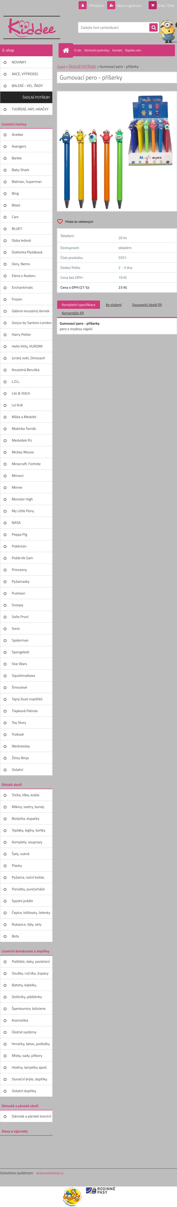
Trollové (18, 734)
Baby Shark (20, 169)
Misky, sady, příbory (27, 1055)
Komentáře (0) (73, 313)
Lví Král (17, 405)
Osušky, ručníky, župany (30, 973)
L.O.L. (16, 381)
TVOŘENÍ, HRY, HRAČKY (30, 109)
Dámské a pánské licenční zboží (31, 1117)
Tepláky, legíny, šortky (28, 830)
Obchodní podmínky (96, 50)
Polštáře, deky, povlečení (31, 961)
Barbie (17, 158)
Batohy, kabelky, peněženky (24, 986)
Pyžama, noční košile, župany (28, 878)
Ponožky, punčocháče (28, 889)
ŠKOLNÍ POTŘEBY (36, 97)
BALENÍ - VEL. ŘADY (27, 85)
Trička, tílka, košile (25, 795)
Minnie (17, 487)
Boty (15, 936)
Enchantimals (22, 287)
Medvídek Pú (22, 440)
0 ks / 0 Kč (166, 5)
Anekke (17, 134)
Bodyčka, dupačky (25, 818)
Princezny (19, 569)
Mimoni (18, 475)
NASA (16, 522)
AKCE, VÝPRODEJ (25, 74)
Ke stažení (114, 304)
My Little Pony (23, 511)
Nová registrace (129, 5)
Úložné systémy (24, 1032)
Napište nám (133, 50)
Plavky (17, 865)
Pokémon (19, 546)
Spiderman (20, 640)
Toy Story (19, 722)
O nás (77, 50)
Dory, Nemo (21, 264)
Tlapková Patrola (25, 710)
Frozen (17, 299)
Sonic (16, 628)
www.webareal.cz (50, 1173)
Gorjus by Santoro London (32, 322)
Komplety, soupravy (27, 842)
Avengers (19, 146)
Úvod (61, 66)
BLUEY (17, 228)
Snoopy (17, 605)
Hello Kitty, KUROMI (27, 346)
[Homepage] (66, 50)
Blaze (16, 205)
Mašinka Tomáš (24, 428)
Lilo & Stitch (21, 393)
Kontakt (117, 50)
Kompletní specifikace (78, 304)
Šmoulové (19, 687)
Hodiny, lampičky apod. (29, 1067)
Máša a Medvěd (24, 416)
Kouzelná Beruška (25, 369)
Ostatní (17, 769)
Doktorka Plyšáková (27, 252)
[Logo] (31, 27)
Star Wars (19, 663)
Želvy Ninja (20, 758)
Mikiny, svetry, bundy (28, 806)
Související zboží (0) (147, 304)
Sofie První (20, 616)
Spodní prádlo (22, 901)
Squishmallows (23, 675)
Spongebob (20, 652)
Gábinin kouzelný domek (30, 311)
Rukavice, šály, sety (26, 924)
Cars (15, 217)
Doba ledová (21, 240)
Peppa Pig (19, 534)
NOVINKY (19, 62)
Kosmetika (20, 1020)
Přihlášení (96, 5)
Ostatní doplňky (24, 1091)
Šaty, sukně (21, 853)
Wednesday (21, 746)
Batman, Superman (27, 181)
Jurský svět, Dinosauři (28, 358)
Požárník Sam (22, 558)
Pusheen (18, 593)
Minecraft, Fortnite (26, 464)
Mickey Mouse (23, 452)
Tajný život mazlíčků (27, 699)
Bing (15, 193)
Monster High (22, 499)
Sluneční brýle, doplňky (29, 1079)
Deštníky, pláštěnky (27, 996)
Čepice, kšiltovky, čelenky (31, 912)
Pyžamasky (21, 581)
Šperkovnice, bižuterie (29, 1008)
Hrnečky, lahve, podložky (31, 1043)
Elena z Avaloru (23, 275)
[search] (153, 27)
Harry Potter (21, 334)
